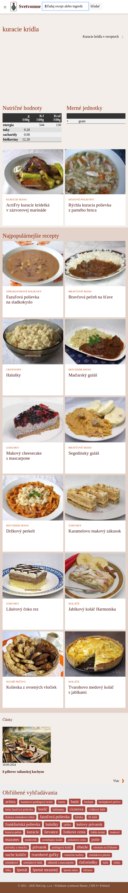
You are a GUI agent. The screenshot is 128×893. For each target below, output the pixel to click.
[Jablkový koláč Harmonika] (95, 575)
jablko (67, 824)
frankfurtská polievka (22, 824)
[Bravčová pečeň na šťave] (95, 263)
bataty (61, 802)
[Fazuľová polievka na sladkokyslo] (33, 263)
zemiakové (11, 862)
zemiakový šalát (32, 862)
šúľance (87, 870)
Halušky (13, 375)
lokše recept (98, 832)
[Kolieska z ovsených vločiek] (33, 653)
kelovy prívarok (89, 824)
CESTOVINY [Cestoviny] (13, 369)
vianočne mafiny (74, 855)
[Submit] (95, 6)
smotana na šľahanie (105, 847)
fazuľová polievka (54, 816)
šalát (105, 862)
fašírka (79, 817)
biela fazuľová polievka (19, 809)
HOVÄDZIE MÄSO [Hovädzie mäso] (80, 369)
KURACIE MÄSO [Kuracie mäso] (16, 199)
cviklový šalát (97, 809)
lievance (51, 832)
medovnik (31, 839)
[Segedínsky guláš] (95, 419)
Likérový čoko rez (22, 609)
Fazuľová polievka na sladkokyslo (22, 299)
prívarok (39, 847)
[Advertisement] (64, 70)
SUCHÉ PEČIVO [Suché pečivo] (15, 681)
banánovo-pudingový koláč (37, 802)
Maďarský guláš (83, 375)
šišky (8, 870)
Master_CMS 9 (88, 885)
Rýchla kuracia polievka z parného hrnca (90, 207)
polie (95, 839)
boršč (42, 809)
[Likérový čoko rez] (33, 575)
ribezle (82, 847)
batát (75, 801)
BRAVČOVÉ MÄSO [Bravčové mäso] (80, 291)
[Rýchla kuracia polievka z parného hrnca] (95, 171)
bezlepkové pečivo (110, 802)
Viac (118, 781)
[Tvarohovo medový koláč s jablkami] (95, 653)
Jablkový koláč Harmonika (92, 609)
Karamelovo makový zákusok (95, 530)
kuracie (33, 832)
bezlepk (88, 802)
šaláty (117, 862)
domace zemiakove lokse (19, 817)
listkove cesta (74, 832)
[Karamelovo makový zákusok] (95, 497)
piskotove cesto (77, 839)
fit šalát (92, 817)
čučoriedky (88, 862)
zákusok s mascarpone (61, 862)
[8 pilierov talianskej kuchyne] (27, 744)
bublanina (58, 809)
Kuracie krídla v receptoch (103, 37)
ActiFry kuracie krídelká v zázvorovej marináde (27, 207)
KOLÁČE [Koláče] (74, 603)
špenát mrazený (45, 870)
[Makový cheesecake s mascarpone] (33, 419)
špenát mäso (70, 870)
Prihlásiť (105, 885)
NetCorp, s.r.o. (44, 885)
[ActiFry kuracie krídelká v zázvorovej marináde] (33, 171)
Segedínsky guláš (84, 453)
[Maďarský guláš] (95, 341)
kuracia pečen (13, 832)
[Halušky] (33, 341)
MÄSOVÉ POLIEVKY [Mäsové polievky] (81, 199)
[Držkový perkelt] (33, 497)
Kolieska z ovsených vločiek (31, 687)
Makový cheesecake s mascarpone (24, 455)
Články (7, 719)
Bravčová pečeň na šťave (91, 296)
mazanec (12, 839)
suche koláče (15, 854)
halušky (52, 824)
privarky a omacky (16, 847)
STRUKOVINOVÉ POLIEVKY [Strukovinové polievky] (23, 291)
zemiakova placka (99, 855)
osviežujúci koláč (52, 839)
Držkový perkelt (20, 530)
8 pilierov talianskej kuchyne (23, 771)
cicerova (76, 809)
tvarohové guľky (45, 854)
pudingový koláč (61, 847)
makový (115, 832)
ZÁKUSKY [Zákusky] (12, 447)
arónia (10, 801)
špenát (22, 870)
